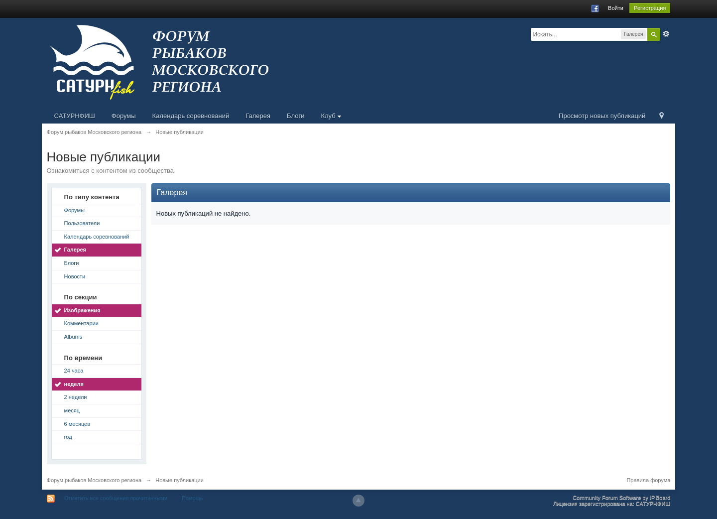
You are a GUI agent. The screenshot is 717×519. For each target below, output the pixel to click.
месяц (72, 410)
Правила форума (648, 480)
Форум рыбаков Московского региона (94, 480)
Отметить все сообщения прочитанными (115, 498)
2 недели (75, 397)
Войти (615, 8)
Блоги (295, 116)
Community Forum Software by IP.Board (621, 498)
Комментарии (81, 323)
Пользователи (82, 223)
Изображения (82, 310)
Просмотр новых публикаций (602, 116)
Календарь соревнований (191, 116)
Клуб (331, 116)
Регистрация (650, 8)
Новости (75, 276)
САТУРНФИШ (74, 116)
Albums (73, 337)
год (68, 437)
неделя (74, 384)
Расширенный (666, 34)
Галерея (257, 116)
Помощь (192, 498)
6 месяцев (77, 424)
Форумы (124, 116)
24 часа (74, 371)
